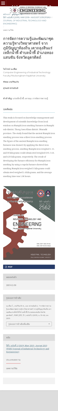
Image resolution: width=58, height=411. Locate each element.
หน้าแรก (6, 14)
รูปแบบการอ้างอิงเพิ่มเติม (19, 324)
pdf (10, 267)
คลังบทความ (17, 14)
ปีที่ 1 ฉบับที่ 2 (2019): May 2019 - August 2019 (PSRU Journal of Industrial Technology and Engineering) (26, 20)
